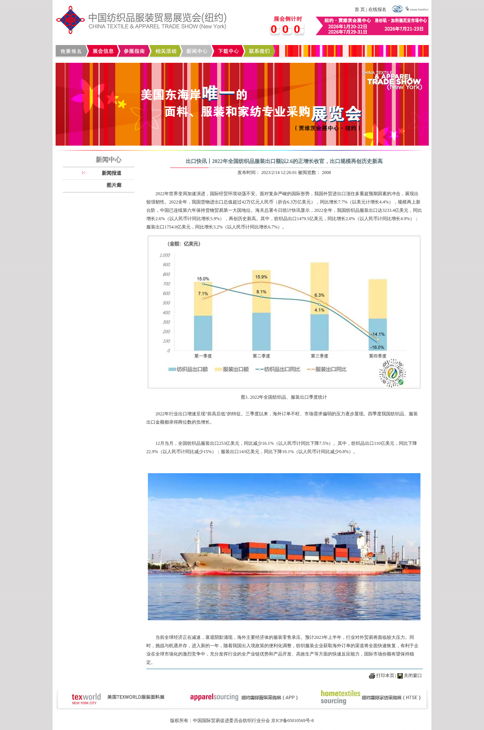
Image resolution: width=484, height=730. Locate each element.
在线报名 (377, 9)
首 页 (360, 9)
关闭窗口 (413, 675)
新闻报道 (111, 173)
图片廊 (114, 185)
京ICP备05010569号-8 (292, 720)
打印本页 (385, 675)
